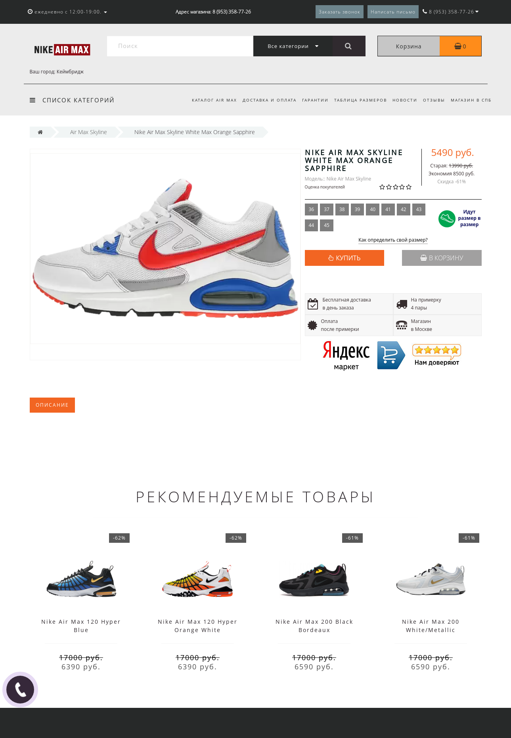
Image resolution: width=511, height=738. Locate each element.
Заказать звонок (339, 11)
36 (311, 209)
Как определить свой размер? (393, 240)
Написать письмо (393, 11)
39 (357, 209)
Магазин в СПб (471, 100)
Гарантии (310, 100)
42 (403, 209)
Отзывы (433, 100)
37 (326, 209)
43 (419, 209)
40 (372, 209)
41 (388, 209)
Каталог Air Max (207, 100)
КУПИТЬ (348, 258)
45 (326, 225)
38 (342, 209)
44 (311, 225)
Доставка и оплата (263, 100)
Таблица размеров (357, 100)
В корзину (441, 258)
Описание (52, 405)
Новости (402, 100)
